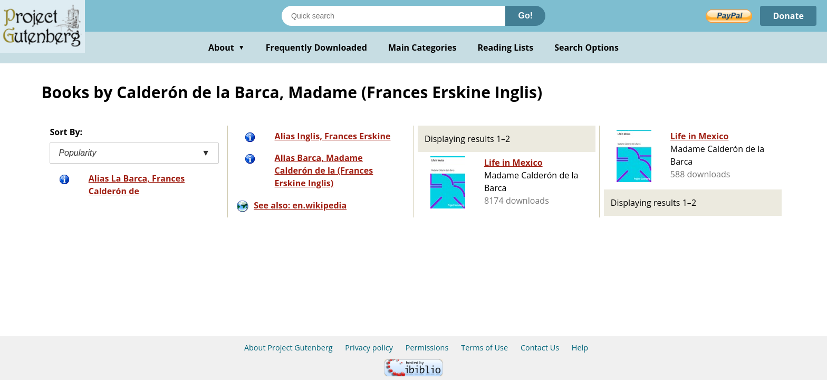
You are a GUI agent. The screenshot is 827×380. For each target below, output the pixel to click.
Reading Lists (506, 47)
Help (580, 348)
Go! (525, 15)
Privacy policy (369, 348)
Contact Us (540, 348)
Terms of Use (484, 348)
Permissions (427, 348)
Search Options (586, 47)
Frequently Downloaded (316, 47)
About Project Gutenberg (288, 348)
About (226, 47)
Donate (788, 16)
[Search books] (393, 16)
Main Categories (422, 47)
